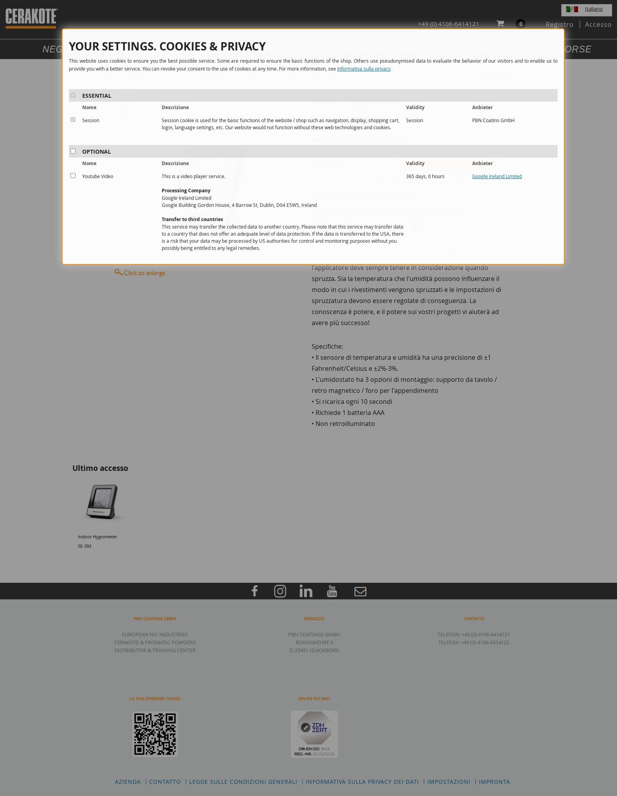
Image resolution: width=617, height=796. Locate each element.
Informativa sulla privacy (364, 68)
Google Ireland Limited (497, 176)
